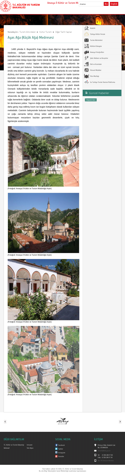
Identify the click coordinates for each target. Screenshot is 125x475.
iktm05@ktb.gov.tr (104, 451)
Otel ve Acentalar (93, 64)
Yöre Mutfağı (91, 76)
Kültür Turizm (45, 31)
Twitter (60, 449)
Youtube (61, 456)
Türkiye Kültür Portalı (94, 34)
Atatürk (89, 28)
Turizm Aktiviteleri (27, 31)
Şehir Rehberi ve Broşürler (96, 58)
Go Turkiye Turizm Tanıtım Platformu (99, 82)
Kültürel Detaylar (93, 46)
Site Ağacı (30, 448)
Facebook (61, 445)
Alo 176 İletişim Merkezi (106, 461)
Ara (106, 4)
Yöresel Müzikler (92, 70)
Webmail (7, 448)
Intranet (29, 445)
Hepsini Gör (90, 100)
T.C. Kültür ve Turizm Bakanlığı (14, 445)
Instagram (61, 453)
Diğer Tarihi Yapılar (63, 31)
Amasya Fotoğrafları (94, 52)
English (114, 4)
